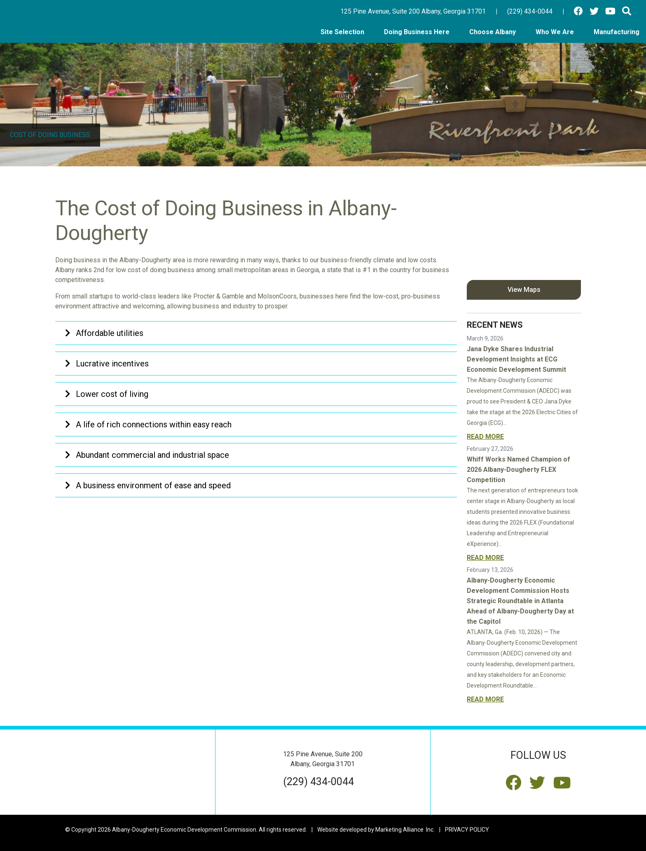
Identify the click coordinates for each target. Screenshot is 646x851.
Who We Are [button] (556, 32)
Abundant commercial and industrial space (147, 455)
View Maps (524, 290)
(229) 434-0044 (529, 11)
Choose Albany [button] (493, 32)
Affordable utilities (104, 333)
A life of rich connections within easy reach (148, 424)
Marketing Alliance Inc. (405, 829)
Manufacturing (616, 32)
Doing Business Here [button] (417, 32)
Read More (485, 437)
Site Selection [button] (343, 32)
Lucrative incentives (107, 363)
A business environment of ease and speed (148, 485)
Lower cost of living (106, 394)
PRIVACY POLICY (467, 829)
